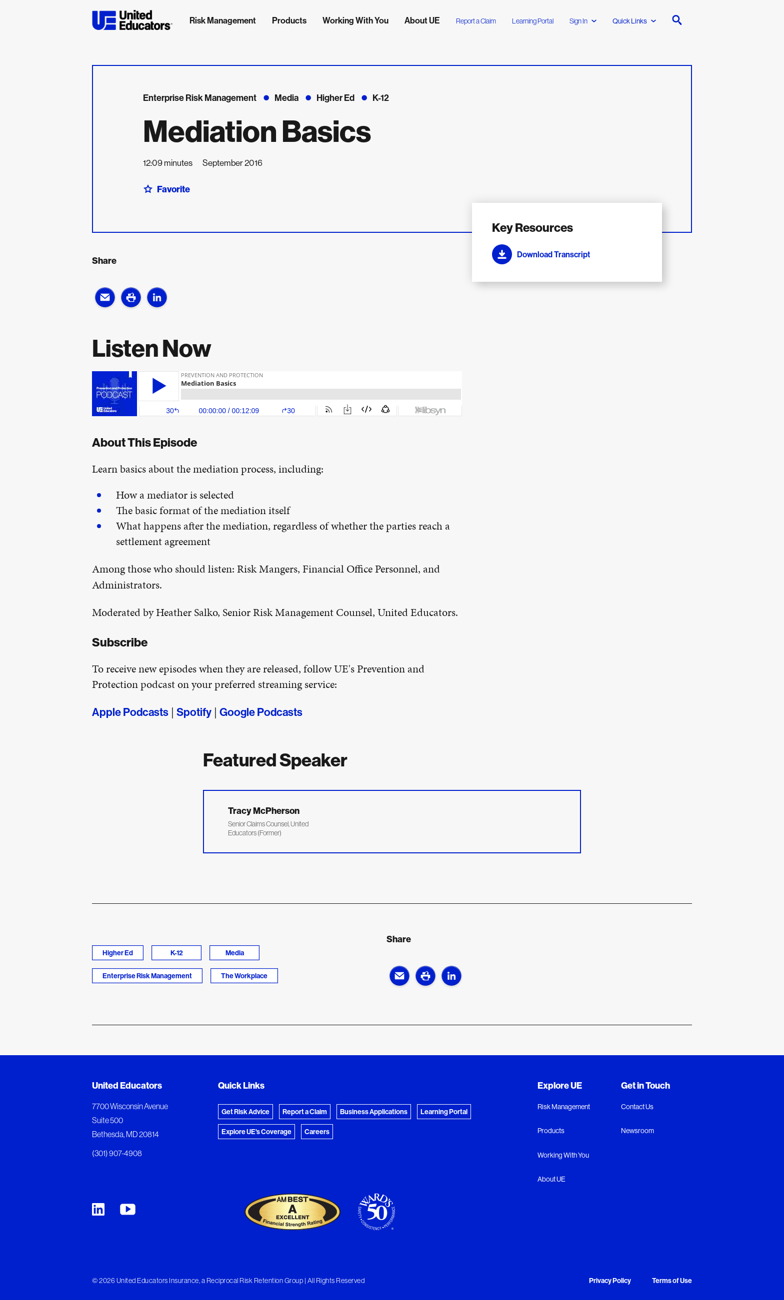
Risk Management (564, 1107)
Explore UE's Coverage (257, 1131)
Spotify (194, 712)
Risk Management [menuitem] (223, 20)
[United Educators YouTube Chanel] (128, 1209)
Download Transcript (541, 254)
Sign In (583, 20)
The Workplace (244, 975)
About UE (552, 1179)
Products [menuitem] (289, 20)
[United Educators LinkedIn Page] (98, 1209)
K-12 (176, 952)
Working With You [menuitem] (355, 20)
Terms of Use (672, 1281)
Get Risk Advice (246, 1111)
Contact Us (637, 1107)
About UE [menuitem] (422, 20)
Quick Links (634, 20)
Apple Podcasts (130, 712)
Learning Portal (533, 20)
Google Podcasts (261, 712)
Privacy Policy (610, 1281)
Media (235, 952)
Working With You (563, 1155)
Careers (317, 1131)
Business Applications (374, 1111)
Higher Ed (117, 952)
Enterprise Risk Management (147, 975)
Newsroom (637, 1131)
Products (551, 1131)
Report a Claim (476, 20)
